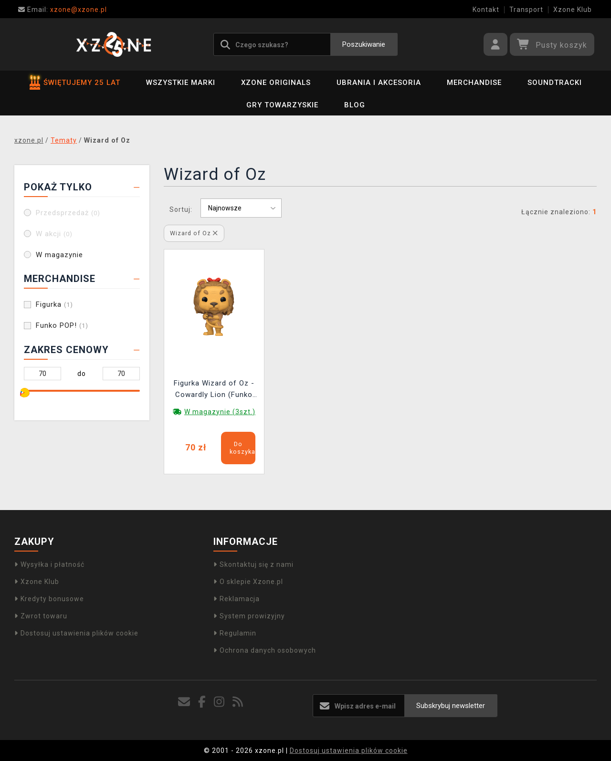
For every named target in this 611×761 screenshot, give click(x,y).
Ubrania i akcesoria (379, 82)
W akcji (54, 233)
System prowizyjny (249, 616)
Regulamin (234, 633)
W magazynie (59, 254)
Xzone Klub (572, 9)
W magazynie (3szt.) (219, 412)
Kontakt (486, 9)
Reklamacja (236, 599)
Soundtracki (554, 82)
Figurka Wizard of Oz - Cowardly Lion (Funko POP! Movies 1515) (214, 390)
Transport (526, 9)
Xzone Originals (276, 82)
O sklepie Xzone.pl (248, 581)
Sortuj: (180, 209)
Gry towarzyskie (282, 105)
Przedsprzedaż (68, 212)
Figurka (54, 304)
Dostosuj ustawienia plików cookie (76, 633)
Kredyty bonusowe (49, 599)
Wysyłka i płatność (49, 564)
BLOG (354, 105)
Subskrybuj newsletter (450, 705)
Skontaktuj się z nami (253, 564)
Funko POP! (62, 325)
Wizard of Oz (194, 233)
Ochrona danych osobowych (264, 650)
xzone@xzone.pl (62, 9)
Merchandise (474, 82)
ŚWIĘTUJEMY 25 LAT (75, 82)
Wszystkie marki (180, 82)
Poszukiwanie (363, 44)
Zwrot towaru (40, 616)
